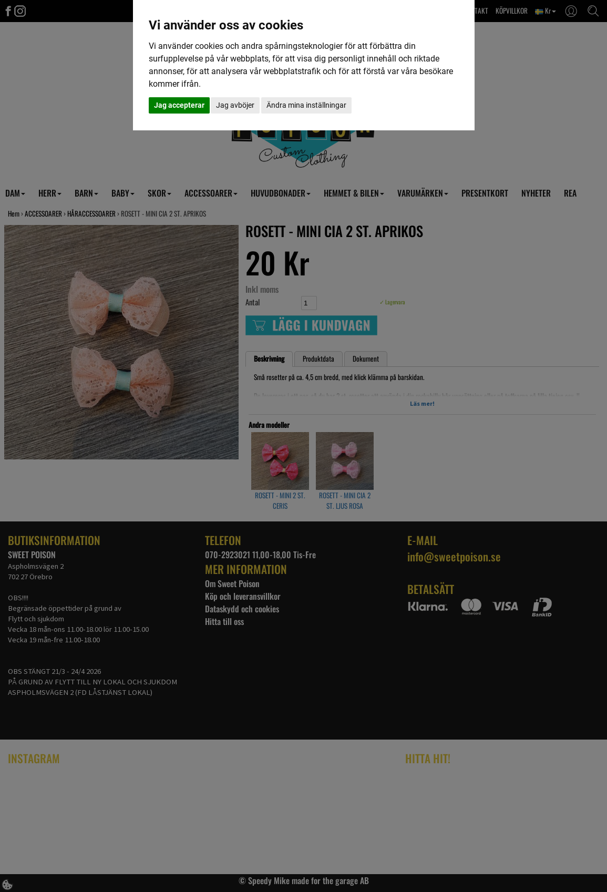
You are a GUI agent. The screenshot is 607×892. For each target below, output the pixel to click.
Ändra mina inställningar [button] (306, 105)
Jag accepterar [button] (179, 105)
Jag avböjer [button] (235, 105)
